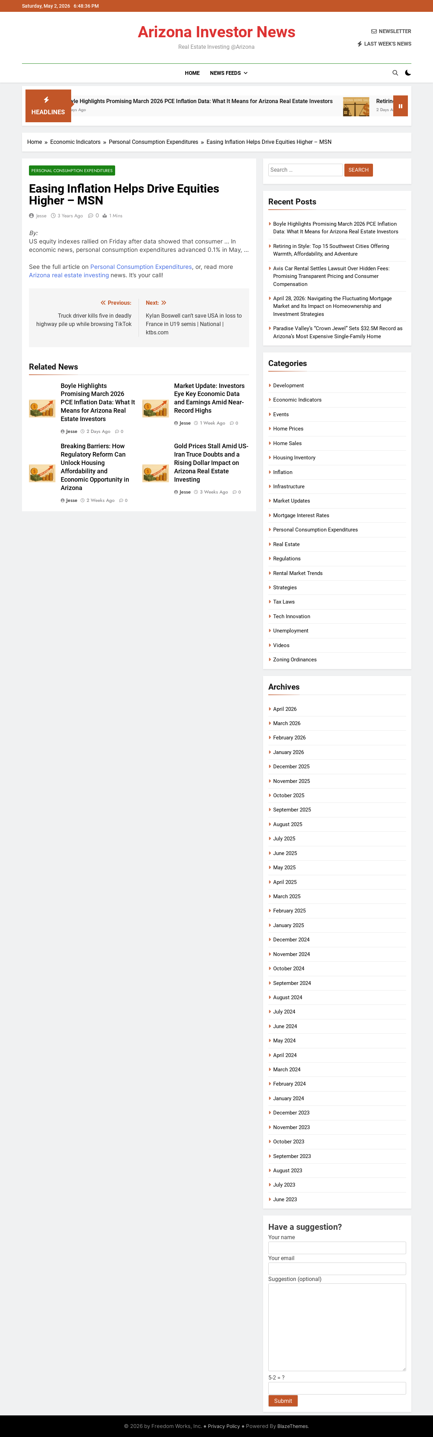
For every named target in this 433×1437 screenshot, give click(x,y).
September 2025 (292, 810)
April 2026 (285, 709)
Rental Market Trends (298, 573)
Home (192, 73)
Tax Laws (284, 602)
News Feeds (225, 73)
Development (288, 385)
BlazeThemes (292, 1426)
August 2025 (287, 824)
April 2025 (285, 882)
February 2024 (289, 1084)
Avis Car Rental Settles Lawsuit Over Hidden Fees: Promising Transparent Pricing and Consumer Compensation (331, 276)
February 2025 (289, 911)
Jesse (41, 215)
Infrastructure (289, 486)
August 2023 (287, 1170)
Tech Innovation (291, 616)
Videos (281, 645)
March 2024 (286, 1069)
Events (281, 414)
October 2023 (288, 1142)
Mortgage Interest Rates (301, 515)
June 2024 (285, 1026)
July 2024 (284, 1012)
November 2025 (291, 781)
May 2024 (284, 1041)
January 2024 (288, 1098)
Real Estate (286, 544)
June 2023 (285, 1199)
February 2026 (289, 738)
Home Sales (287, 443)
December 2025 (291, 766)
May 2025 (284, 867)
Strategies (285, 587)
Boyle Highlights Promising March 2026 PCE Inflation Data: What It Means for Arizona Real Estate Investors (216, 101)
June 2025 (285, 853)
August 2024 (287, 997)
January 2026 (288, 752)
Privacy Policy (224, 1426)
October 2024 (288, 968)
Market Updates (291, 501)
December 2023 (291, 1113)
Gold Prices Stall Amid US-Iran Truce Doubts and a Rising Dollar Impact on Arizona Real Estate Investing (211, 463)
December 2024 (291, 940)
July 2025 (284, 839)
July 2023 (284, 1185)
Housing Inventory (294, 458)
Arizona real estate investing (69, 275)
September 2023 (292, 1156)
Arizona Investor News (217, 32)
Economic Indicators (297, 400)
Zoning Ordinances (295, 660)
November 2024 (291, 954)
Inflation (282, 472)
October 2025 (288, 795)
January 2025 (288, 925)
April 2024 (285, 1055)
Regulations (287, 559)
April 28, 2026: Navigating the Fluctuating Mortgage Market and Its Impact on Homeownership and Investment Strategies (332, 306)
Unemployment (290, 631)
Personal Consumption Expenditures (72, 170)
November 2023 (291, 1127)
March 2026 (286, 723)
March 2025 (286, 896)
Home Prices (288, 429)
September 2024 (292, 983)
